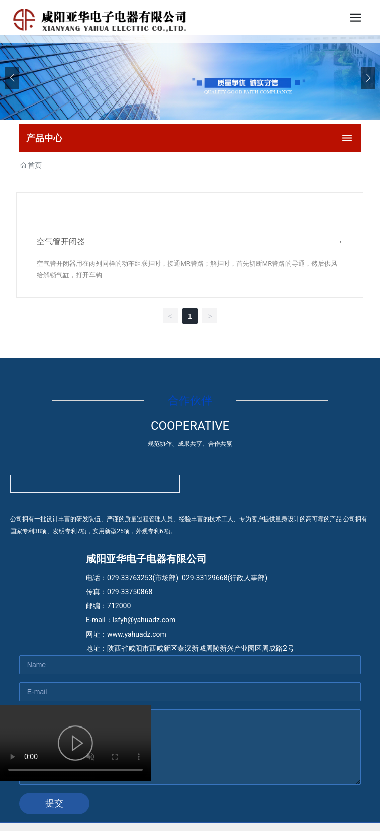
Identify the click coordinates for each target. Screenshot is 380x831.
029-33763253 (129, 578)
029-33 (193, 578)
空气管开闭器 (61, 241)
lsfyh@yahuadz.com (144, 620)
